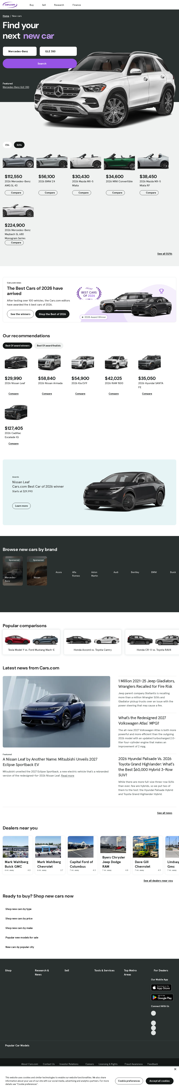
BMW (154, 572)
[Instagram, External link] (153, 1028)
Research (59, 4)
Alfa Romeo (76, 574)
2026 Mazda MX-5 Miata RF (150, 183)
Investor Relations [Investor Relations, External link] (70, 1064)
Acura (59, 572)
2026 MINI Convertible (119, 181)
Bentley (135, 572)
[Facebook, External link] (153, 1018)
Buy (32, 4)
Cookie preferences (129, 1080)
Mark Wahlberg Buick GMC (16, 864)
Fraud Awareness (134, 1064)
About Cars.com (29, 1064)
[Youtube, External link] (153, 1023)
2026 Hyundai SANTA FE (150, 385)
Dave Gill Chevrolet (142, 864)
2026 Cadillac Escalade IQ (13, 435)
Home (6, 15)
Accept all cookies (160, 1080)
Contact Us (49, 1064)
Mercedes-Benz (10, 579)
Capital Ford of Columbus (81, 864)
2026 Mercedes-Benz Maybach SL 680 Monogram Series (17, 234)
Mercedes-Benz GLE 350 (16, 87)
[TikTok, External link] (153, 1013)
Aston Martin (94, 574)
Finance (77, 4)
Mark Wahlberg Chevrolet (49, 864)
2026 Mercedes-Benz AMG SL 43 (17, 183)
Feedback (152, 1064)
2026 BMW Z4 (46, 181)
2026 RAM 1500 (114, 383)
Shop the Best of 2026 (52, 314)
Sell (44, 4)
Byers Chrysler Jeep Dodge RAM (113, 862)
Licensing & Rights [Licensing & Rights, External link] (109, 1064)
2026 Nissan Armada (50, 383)
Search (40, 63)
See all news (166, 813)
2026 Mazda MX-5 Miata (82, 183)
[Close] (175, 1069)
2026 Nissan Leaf (15, 383)
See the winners (20, 314)
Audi (116, 572)
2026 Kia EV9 (79, 383)
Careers (89, 1064)
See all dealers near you (158, 880)
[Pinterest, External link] (153, 1032)
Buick (173, 572)
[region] (89, 1078)
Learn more (21, 505)
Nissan (37, 577)
